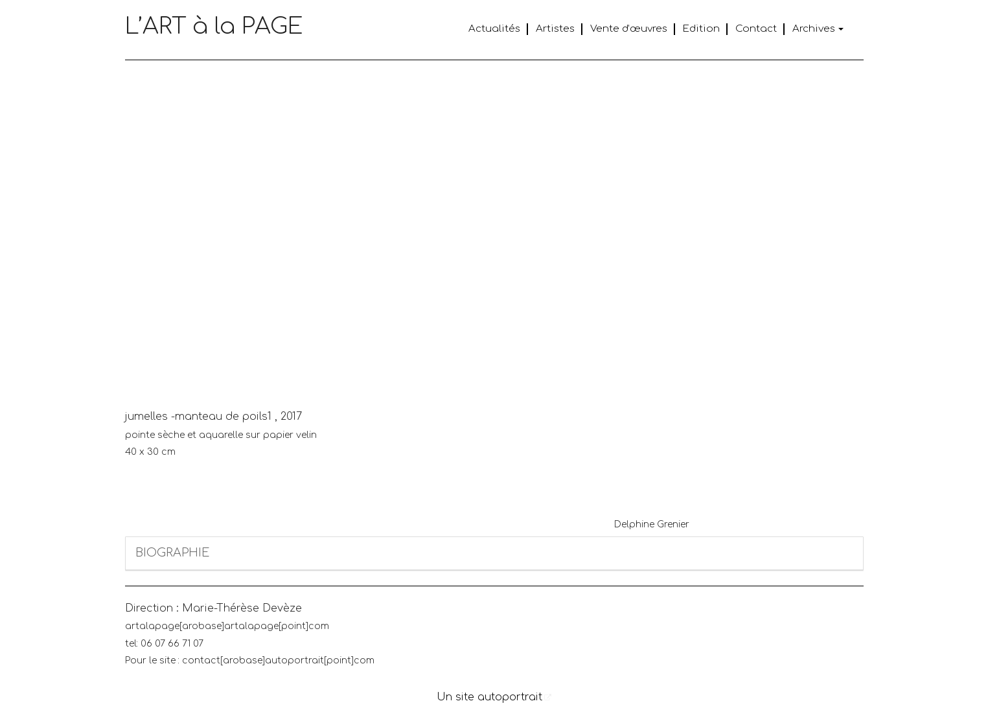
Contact (756, 28)
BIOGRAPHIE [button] (172, 552)
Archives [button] (818, 28)
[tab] (494, 553)
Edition (701, 28)
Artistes (555, 28)
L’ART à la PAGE (214, 26)
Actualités (494, 28)
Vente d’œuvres (628, 28)
